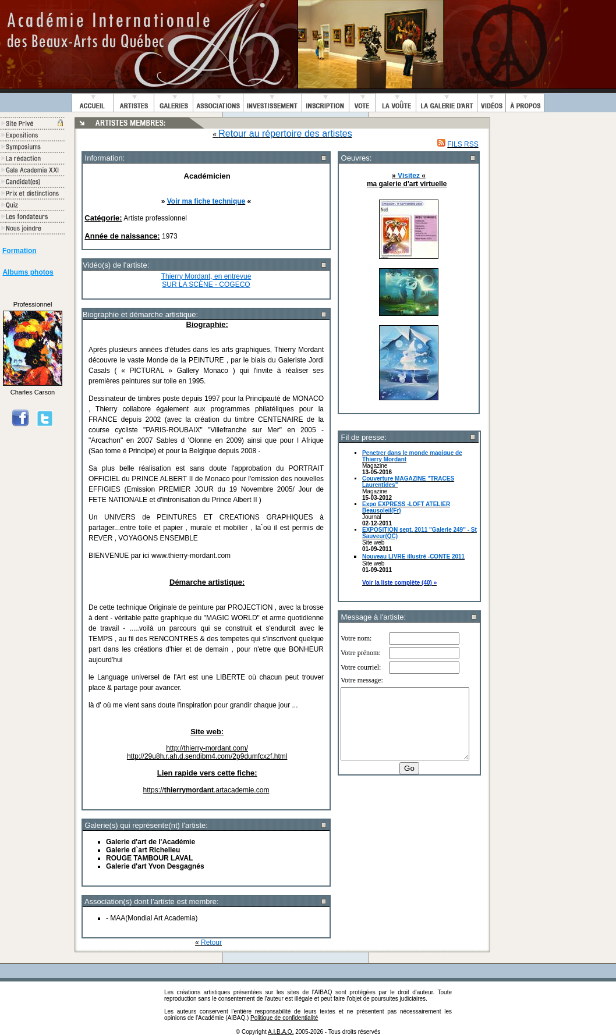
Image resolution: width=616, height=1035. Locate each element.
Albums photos (27, 272)
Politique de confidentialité (284, 1018)
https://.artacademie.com (206, 790)
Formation (19, 251)
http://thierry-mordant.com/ (207, 748)
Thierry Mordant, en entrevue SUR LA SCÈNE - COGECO (206, 280)
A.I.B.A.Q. (280, 1032)
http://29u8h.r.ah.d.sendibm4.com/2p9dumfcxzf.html (207, 756)
